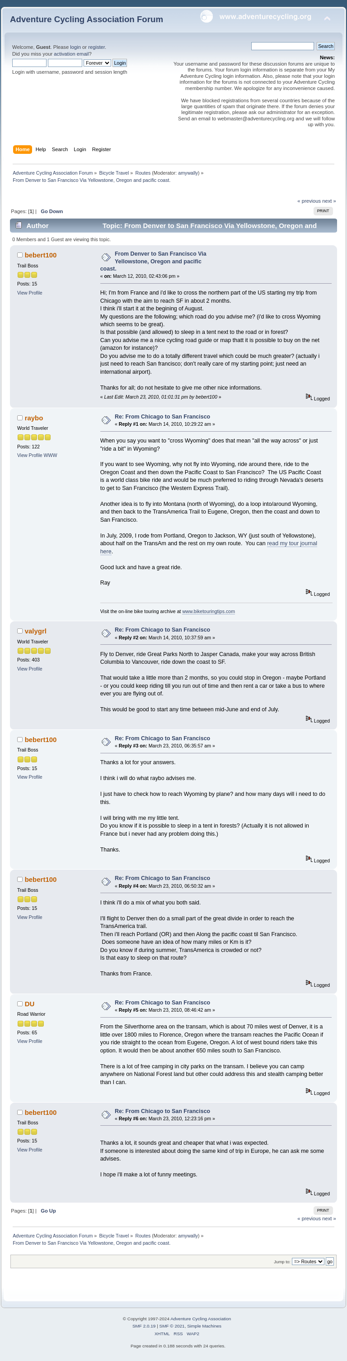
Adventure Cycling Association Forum (86, 19)
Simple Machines (204, 1325)
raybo (34, 418)
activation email (71, 54)
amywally (188, 173)
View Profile (29, 292)
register (96, 47)
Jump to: (282, 1261)
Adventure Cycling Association (200, 1318)
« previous (309, 201)
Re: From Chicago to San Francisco (162, 417)
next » (329, 201)
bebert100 (41, 255)
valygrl (36, 631)
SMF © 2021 (172, 1325)
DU (30, 1004)
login (75, 47)
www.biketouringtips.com (208, 611)
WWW (50, 455)
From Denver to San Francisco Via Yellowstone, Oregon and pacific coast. (153, 261)
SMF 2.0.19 (144, 1325)
